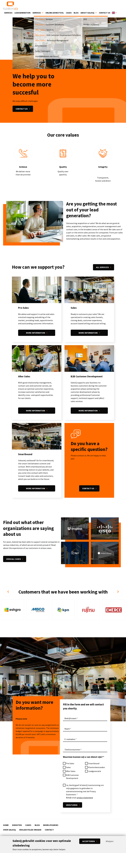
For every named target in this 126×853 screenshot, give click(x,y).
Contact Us (104, 13)
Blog (76, 13)
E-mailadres (69, 739)
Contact (49, 829)
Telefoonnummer (72, 750)
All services (102, 268)
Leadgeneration (22, 13)
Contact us (22, 109)
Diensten (17, 825)
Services (8, 13)
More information (35, 333)
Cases (69, 13)
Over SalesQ (9, 829)
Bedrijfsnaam (70, 719)
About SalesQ (87, 13)
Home (6, 825)
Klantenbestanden (96, 768)
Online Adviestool (54, 13)
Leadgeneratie (94, 772)
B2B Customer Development (72, 777)
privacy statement (85, 798)
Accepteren (88, 841)
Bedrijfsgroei (50, 825)
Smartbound (93, 764)
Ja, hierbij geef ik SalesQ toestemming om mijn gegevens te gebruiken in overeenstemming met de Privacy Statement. (85, 790)
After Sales (70, 772)
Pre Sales (70, 764)
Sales (68, 768)
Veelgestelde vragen (30, 829)
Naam (67, 729)
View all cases (13, 559)
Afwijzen (109, 841)
